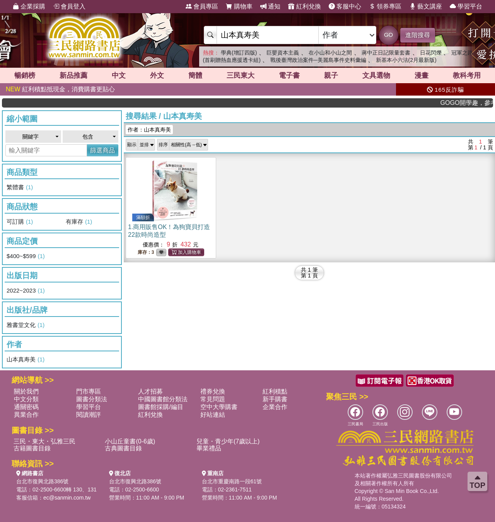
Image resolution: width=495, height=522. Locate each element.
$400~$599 (26, 256)
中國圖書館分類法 (163, 399)
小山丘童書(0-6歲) (130, 441)
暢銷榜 (24, 75)
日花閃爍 (431, 53)
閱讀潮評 (88, 414)
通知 (270, 6)
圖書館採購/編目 (160, 407)
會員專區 (202, 6)
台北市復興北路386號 (42, 481)
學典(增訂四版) (239, 53)
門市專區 (88, 391)
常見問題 (212, 399)
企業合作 (275, 407)
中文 (119, 75)
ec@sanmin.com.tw (66, 498)
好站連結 (212, 414)
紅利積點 (275, 391)
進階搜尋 (417, 35)
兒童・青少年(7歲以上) (228, 441)
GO (388, 34)
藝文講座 (426, 6)
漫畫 (421, 75)
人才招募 (150, 391)
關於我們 (26, 391)
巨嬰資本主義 (282, 53)
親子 (331, 75)
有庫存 (79, 221)
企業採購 (29, 6)
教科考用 (467, 75)
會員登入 (69, 6)
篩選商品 (102, 150)
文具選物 (376, 75)
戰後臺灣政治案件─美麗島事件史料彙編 (318, 60)
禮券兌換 (212, 391)
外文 (157, 75)
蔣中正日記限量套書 (386, 53)
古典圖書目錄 (123, 448)
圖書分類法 (91, 399)
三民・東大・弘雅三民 (44, 441)
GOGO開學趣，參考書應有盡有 (471, 102)
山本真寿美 (25, 359)
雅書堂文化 (25, 325)
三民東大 (240, 75)
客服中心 (345, 6)
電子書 (289, 75)
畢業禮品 (208, 448)
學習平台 (466, 6)
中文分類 (26, 399)
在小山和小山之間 (330, 53)
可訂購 (20, 221)
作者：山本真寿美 (149, 130)
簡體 (195, 75)
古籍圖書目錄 (32, 448)
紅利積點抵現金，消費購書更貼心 (60, 89)
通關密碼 (26, 407)
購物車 (239, 6)
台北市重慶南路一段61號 (232, 481)
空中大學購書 (218, 407)
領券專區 (385, 6)
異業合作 (26, 414)
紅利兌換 (304, 6)
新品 (73, 75)
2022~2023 (26, 290)
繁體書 (20, 187)
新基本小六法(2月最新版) (406, 60)
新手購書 (275, 399)
